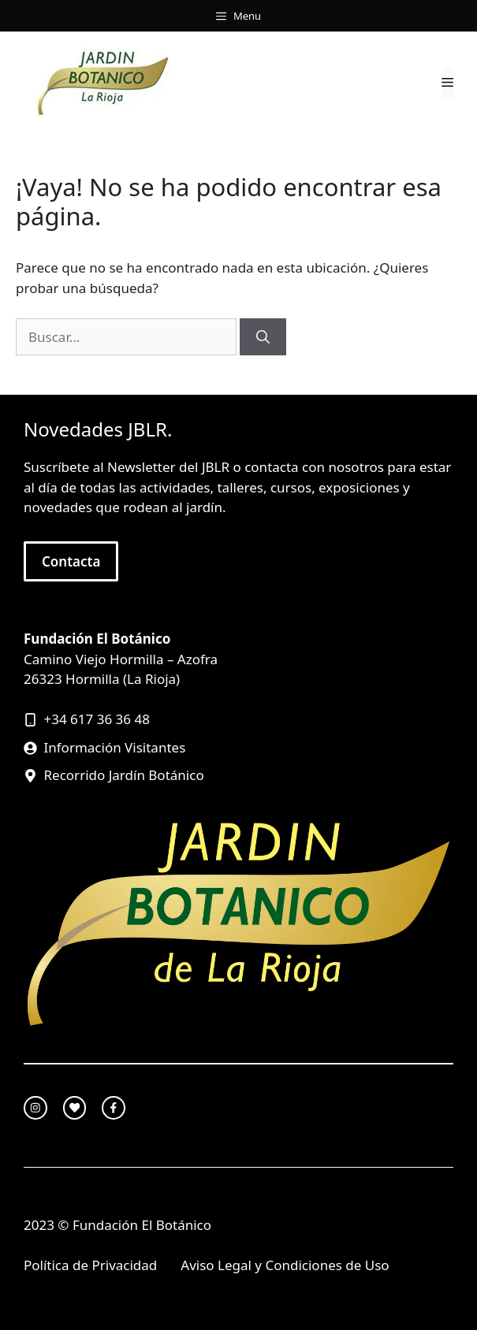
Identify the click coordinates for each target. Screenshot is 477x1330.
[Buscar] (263, 337)
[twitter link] (75, 1108)
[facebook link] (113, 1108)
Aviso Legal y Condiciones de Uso (285, 1265)
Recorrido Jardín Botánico (124, 775)
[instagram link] (35, 1108)
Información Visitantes (115, 747)
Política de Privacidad (90, 1265)
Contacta (71, 561)
